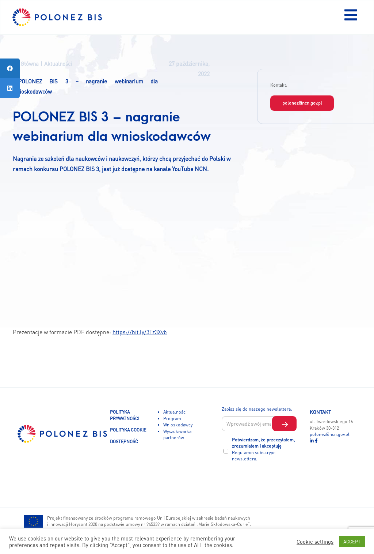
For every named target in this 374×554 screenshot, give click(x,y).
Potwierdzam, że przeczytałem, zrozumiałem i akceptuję (263, 449)
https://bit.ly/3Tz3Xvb (139, 332)
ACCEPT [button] (351, 541)
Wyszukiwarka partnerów (177, 434)
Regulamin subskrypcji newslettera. (255, 455)
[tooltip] (10, 68)
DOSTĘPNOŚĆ (124, 441)
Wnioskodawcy (177, 424)
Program (172, 418)
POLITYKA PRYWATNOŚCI (124, 415)
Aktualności (175, 412)
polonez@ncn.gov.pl (302, 103)
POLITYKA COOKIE (128, 430)
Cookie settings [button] (315, 541)
